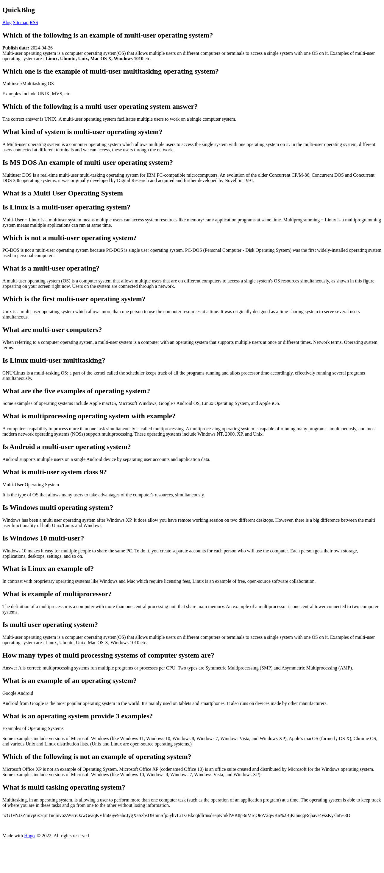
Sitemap (20, 22)
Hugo (29, 835)
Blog (7, 22)
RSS (34, 22)
